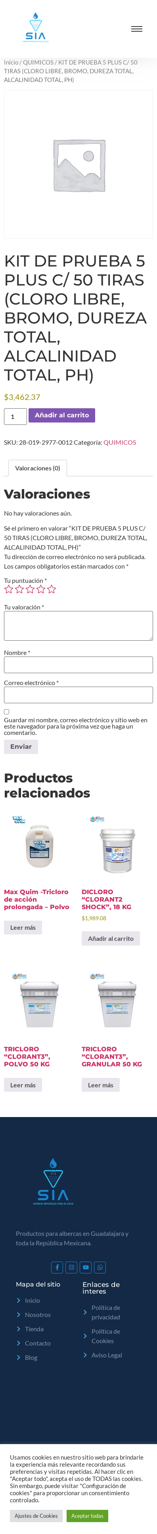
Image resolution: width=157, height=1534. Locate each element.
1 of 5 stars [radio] (8, 589)
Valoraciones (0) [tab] (37, 468)
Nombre (17, 652)
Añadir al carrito (62, 415)
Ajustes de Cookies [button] (36, 1516)
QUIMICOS (38, 62)
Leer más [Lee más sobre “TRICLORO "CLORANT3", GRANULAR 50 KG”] (100, 1085)
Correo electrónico (31, 682)
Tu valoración (24, 607)
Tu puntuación (25, 580)
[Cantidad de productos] (15, 416)
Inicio (11, 62)
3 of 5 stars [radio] (30, 589)
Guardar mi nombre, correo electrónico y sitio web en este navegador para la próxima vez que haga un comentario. (75, 726)
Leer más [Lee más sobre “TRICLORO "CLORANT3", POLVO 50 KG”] (23, 1085)
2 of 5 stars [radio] (19, 589)
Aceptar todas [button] (87, 1516)
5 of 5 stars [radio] (51, 589)
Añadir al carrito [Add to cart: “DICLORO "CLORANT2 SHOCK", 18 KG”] (111, 938)
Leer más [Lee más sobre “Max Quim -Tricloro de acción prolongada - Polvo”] (23, 927)
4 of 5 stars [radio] (41, 589)
